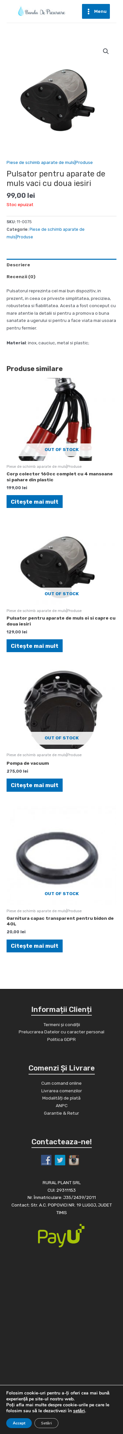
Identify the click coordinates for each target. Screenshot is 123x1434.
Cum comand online (61, 1083)
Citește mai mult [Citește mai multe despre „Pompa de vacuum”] (34, 785)
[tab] (61, 265)
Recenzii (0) (21, 276)
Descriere (18, 264)
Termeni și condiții (61, 1024)
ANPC (62, 1105)
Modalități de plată (61, 1098)
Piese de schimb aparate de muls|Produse (50, 162)
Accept (19, 1423)
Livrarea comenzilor (61, 1090)
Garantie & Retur (61, 1113)
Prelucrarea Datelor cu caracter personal (61, 1031)
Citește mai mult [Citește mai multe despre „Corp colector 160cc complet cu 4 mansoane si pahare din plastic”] (34, 501)
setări (79, 1411)
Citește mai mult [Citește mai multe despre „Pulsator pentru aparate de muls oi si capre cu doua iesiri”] (34, 646)
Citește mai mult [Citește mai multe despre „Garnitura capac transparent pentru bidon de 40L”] (34, 946)
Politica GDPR (61, 1039)
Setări (46, 1423)
